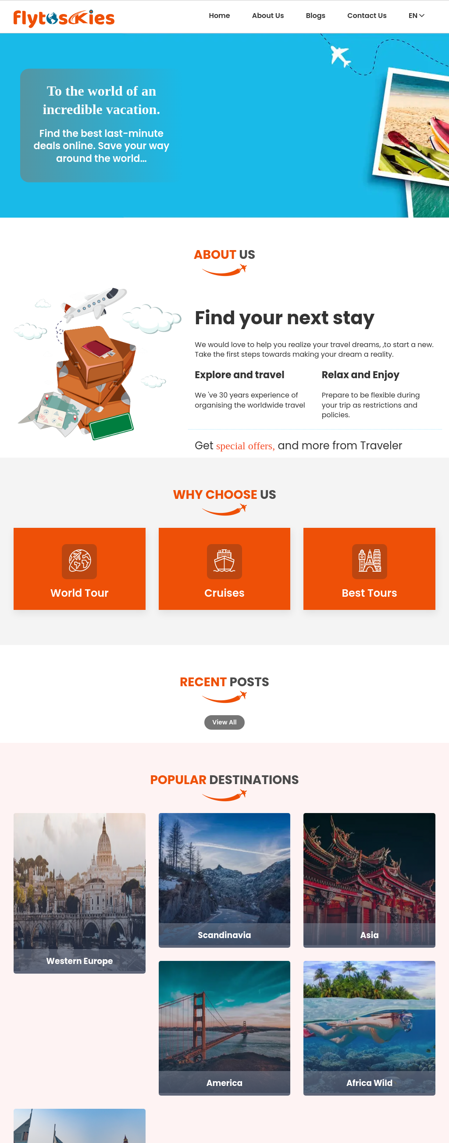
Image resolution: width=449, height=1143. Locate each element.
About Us (268, 16)
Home (219, 16)
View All (224, 722)
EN (416, 16)
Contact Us (367, 16)
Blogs (316, 16)
